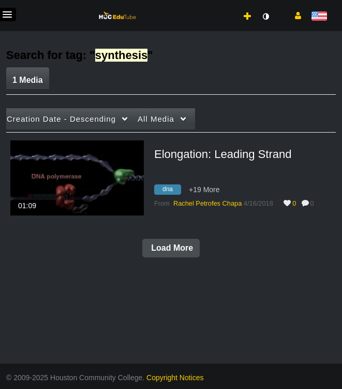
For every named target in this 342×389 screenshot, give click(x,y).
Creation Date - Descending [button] (61, 118)
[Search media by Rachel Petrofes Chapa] (207, 203)
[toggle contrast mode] (265, 16)
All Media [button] (156, 118)
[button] (294, 15)
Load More (171, 247)
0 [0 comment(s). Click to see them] (314, 203)
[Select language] (319, 16)
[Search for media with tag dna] (171, 191)
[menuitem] (224, 5)
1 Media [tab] (27, 80)
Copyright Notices (175, 377)
